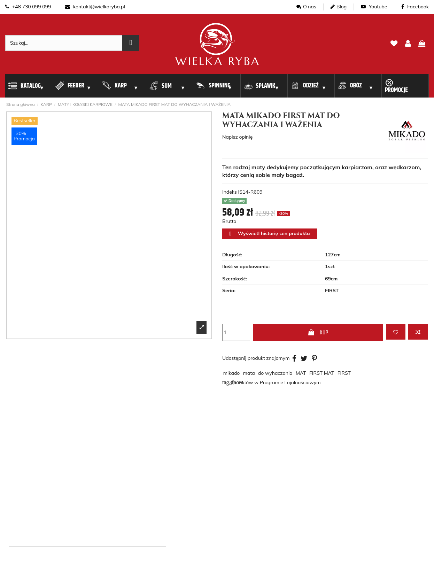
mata (249, 373)
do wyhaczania (275, 373)
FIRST (344, 373)
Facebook (415, 6)
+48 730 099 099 (28, 6)
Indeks (229, 192)
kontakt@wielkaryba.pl (95, 6)
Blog (339, 6)
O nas (306, 6)
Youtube (374, 6)
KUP (318, 332)
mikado (231, 373)
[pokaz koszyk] (421, 44)
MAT (301, 373)
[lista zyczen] (393, 44)
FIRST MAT (321, 373)
